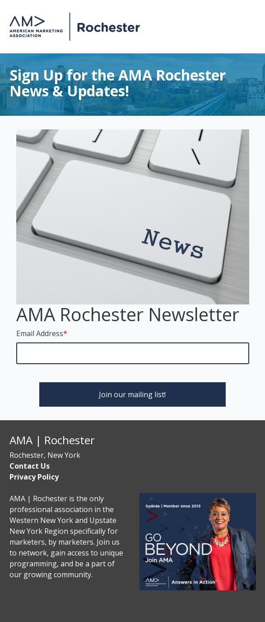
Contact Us (29, 466)
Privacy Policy (34, 477)
